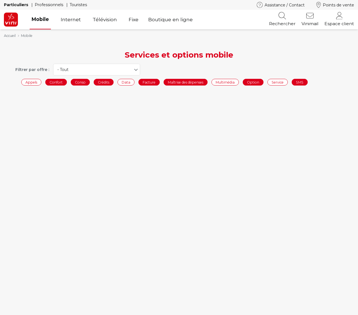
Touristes (78, 4)
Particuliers (16, 4)
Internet (71, 19)
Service (278, 82)
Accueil (10, 36)
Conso (80, 82)
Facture (149, 82)
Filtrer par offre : (32, 69)
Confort (56, 82)
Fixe (133, 19)
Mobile (40, 19)
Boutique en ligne (170, 19)
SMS (299, 82)
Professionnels (49, 4)
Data (126, 82)
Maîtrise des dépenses (185, 82)
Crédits (103, 82)
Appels (31, 82)
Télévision (105, 19)
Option (253, 82)
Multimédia (225, 82)
